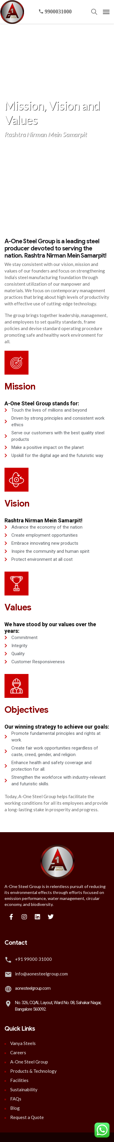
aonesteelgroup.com (32, 988)
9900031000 (55, 11)
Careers (18, 1052)
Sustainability (24, 1089)
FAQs (15, 1098)
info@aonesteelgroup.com (41, 973)
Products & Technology (33, 1071)
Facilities (19, 1080)
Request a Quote (27, 1117)
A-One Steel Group (29, 1061)
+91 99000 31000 (33, 959)
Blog (15, 1108)
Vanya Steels (23, 1043)
